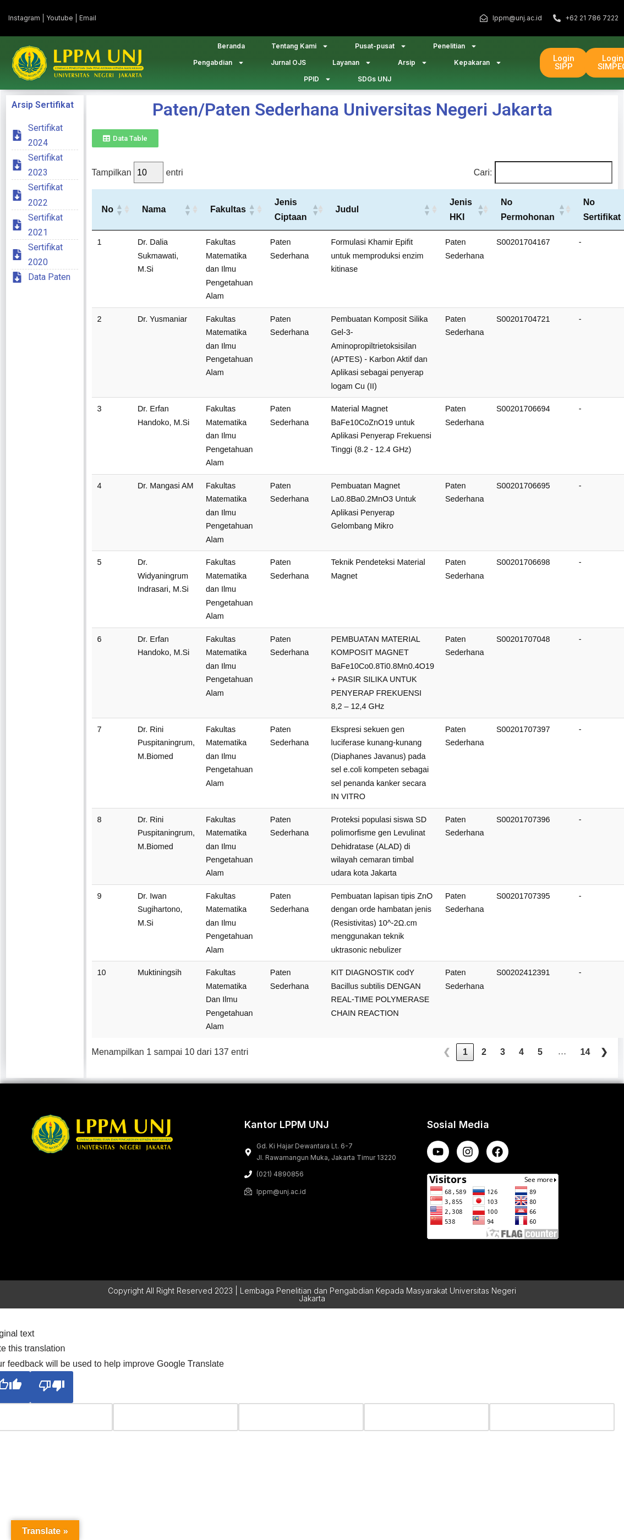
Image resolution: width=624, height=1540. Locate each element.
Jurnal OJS (288, 66)
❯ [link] (603, 1059)
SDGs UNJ (374, 83)
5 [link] (540, 1059)
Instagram (24, 18)
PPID (317, 83)
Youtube (59, 18)
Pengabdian (218, 66)
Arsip (413, 66)
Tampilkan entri (137, 179)
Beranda (231, 50)
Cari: (483, 179)
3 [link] (502, 1059)
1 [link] (465, 1059)
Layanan (351, 66)
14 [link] (585, 1059)
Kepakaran (478, 66)
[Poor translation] (51, 1394)
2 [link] (483, 1059)
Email (87, 18)
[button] (119, 216)
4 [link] (521, 1059)
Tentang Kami (300, 50)
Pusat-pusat (381, 50)
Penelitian (455, 50)
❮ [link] (446, 1059)
